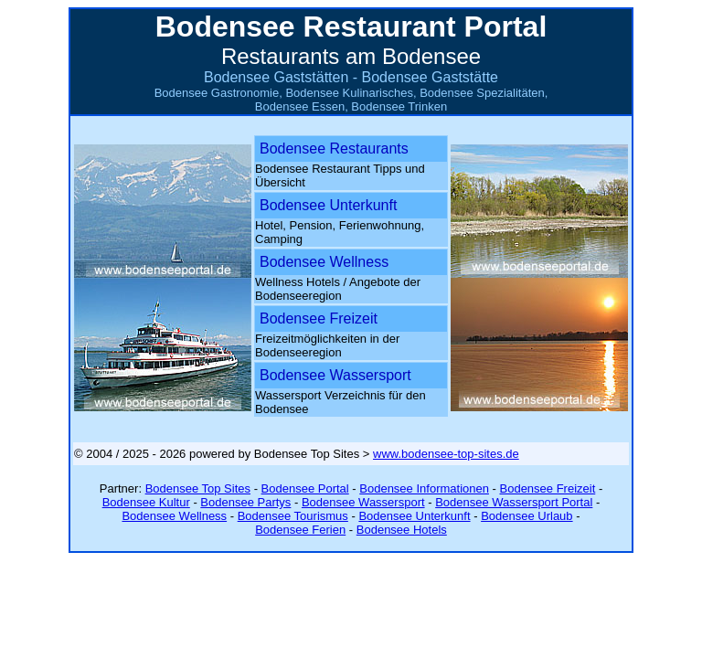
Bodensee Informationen (424, 488)
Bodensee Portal (305, 488)
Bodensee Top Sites (197, 488)
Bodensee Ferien (300, 529)
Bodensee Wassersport (335, 375)
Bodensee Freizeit (319, 318)
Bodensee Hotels (401, 529)
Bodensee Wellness (324, 262)
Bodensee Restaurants (334, 148)
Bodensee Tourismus (293, 516)
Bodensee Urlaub (526, 516)
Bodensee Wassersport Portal (513, 502)
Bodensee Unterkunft (328, 205)
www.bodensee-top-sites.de (446, 454)
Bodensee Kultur (146, 502)
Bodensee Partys (245, 502)
